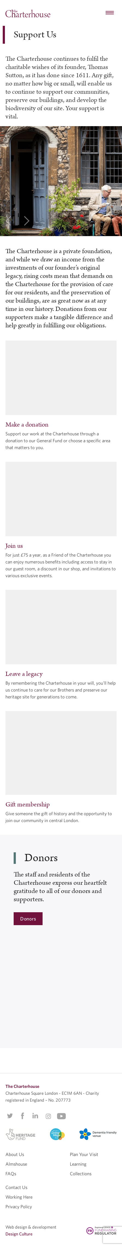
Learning (78, 1163)
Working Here (18, 1196)
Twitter (9, 1116)
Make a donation (27, 424)
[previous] (8, 221)
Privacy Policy (18, 1206)
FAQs (10, 1173)
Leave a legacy (24, 674)
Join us (14, 546)
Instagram (48, 1116)
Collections (80, 1173)
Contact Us (16, 1187)
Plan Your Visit (84, 1154)
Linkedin (35, 1115)
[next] (26, 221)
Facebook (22, 1116)
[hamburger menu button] (110, 13)
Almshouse (16, 1163)
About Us (14, 1154)
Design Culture (18, 1233)
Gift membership (27, 804)
